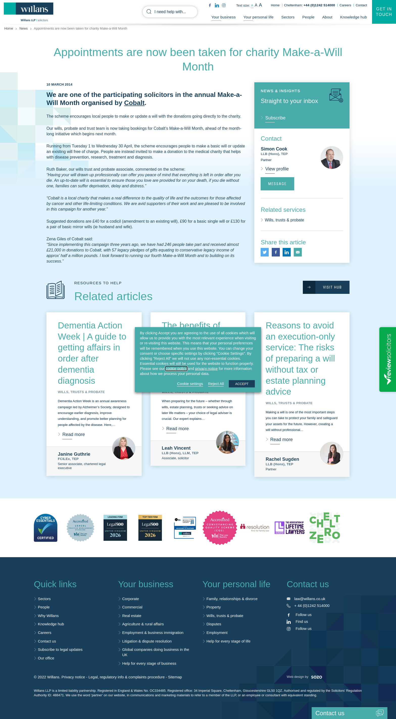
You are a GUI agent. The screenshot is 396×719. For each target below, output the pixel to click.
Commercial (132, 607)
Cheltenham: (309, 5)
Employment (217, 632)
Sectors (287, 17)
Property (214, 607)
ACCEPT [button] (242, 384)
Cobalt (134, 103)
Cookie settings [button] (190, 383)
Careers (345, 5)
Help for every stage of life (229, 641)
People (308, 17)
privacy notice (206, 369)
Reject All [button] (216, 383)
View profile (277, 168)
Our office (46, 658)
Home (275, 5)
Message (277, 184)
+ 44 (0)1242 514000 (312, 605)
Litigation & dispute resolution (147, 641)
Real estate (131, 615)
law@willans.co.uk (309, 599)
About (327, 17)
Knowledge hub (353, 17)
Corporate (130, 599)
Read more (73, 434)
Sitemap (175, 677)
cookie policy (176, 369)
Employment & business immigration (153, 632)
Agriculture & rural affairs (143, 624)
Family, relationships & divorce (232, 599)
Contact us (47, 641)
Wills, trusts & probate (284, 220)
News (23, 28)
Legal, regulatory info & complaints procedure (126, 677)
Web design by (304, 677)
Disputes (214, 624)
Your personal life (258, 17)
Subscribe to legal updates (60, 649)
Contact (361, 5)
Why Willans (48, 615)
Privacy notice (73, 677)
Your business (223, 17)
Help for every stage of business (149, 663)
